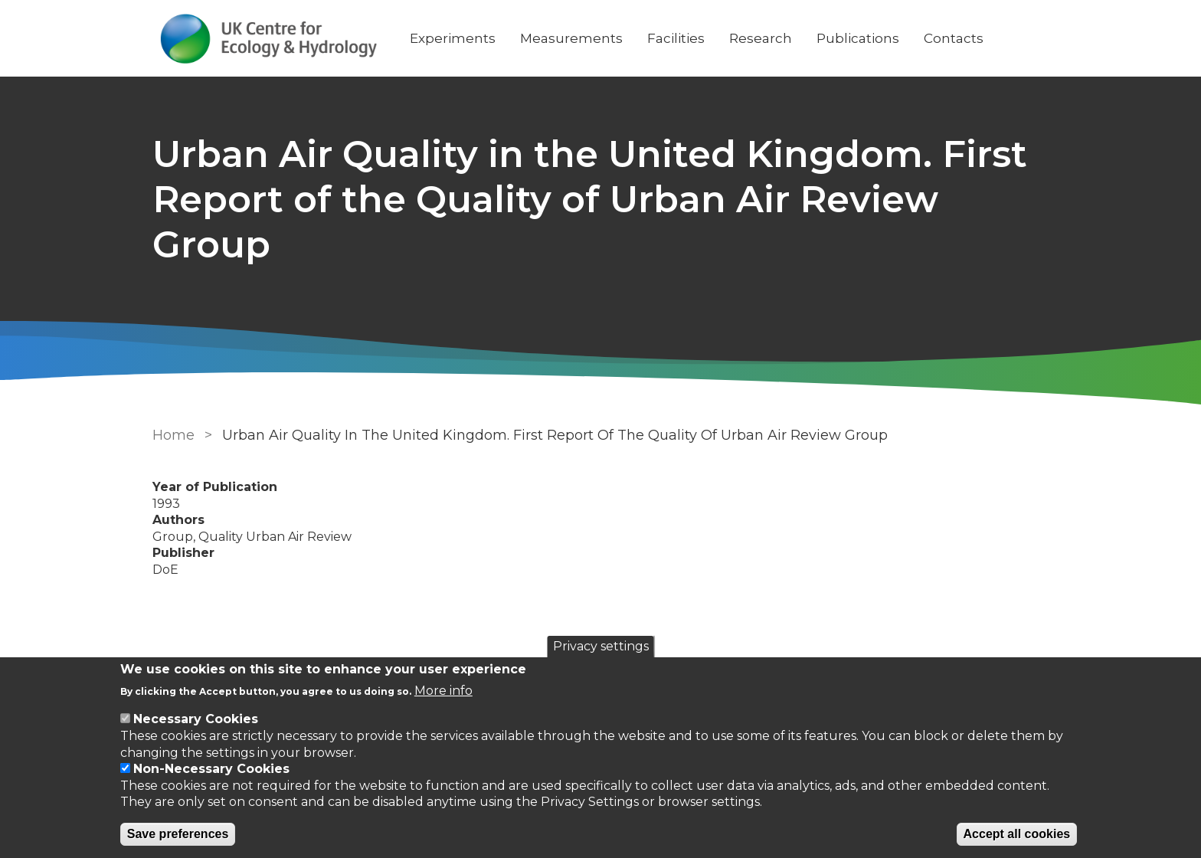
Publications (857, 38)
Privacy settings (601, 646)
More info (443, 690)
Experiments (453, 38)
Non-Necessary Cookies (211, 768)
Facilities (676, 38)
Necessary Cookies (195, 719)
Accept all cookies (1017, 833)
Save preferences (178, 833)
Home (173, 435)
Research (760, 38)
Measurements (571, 38)
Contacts (953, 38)
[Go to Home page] (268, 38)
